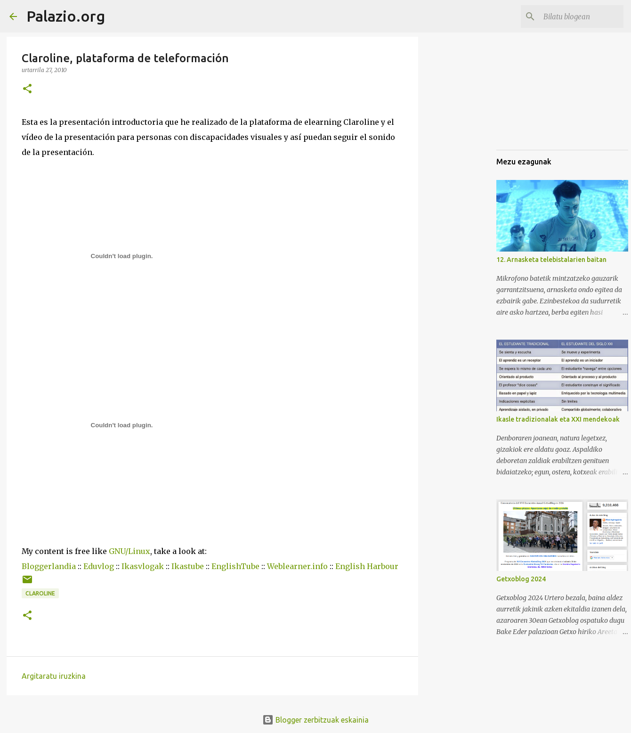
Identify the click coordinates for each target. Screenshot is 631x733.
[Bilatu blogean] (574, 16)
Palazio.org (65, 16)
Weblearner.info (297, 566)
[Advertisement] (543, 94)
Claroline (40, 593)
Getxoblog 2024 (521, 579)
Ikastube (187, 566)
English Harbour (366, 566)
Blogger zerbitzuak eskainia (315, 720)
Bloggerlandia (49, 566)
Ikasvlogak (142, 566)
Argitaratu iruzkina (54, 676)
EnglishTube (235, 566)
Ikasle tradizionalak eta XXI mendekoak (558, 419)
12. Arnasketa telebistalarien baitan (551, 259)
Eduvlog (98, 566)
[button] (27, 89)
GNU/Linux (129, 551)
